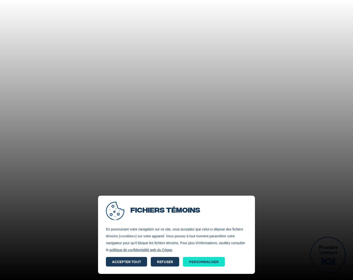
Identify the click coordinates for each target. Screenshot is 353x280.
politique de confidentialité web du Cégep (141, 250)
